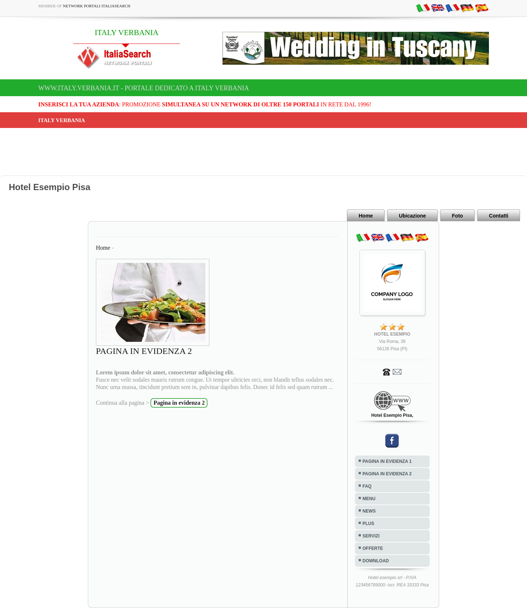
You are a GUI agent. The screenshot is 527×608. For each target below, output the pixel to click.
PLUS (368, 523)
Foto (457, 216)
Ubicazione (412, 216)
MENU (369, 498)
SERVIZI (371, 536)
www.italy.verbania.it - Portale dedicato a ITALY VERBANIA (143, 88)
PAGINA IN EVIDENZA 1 (387, 461)
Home (366, 216)
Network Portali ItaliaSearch (97, 6)
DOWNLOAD (376, 560)
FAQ (367, 486)
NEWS (369, 511)
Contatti (498, 216)
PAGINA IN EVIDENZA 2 (387, 473)
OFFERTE (373, 548)
